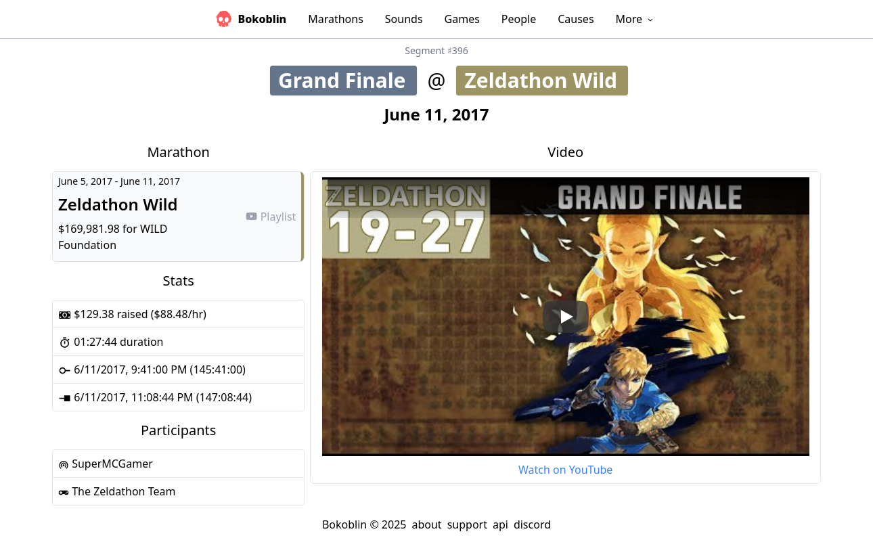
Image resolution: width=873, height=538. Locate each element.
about (426, 524)
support (467, 524)
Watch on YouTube (565, 469)
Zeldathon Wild (546, 80)
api (500, 524)
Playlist (270, 216)
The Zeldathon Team (116, 491)
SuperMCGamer (105, 463)
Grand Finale (346, 80)
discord (532, 524)
